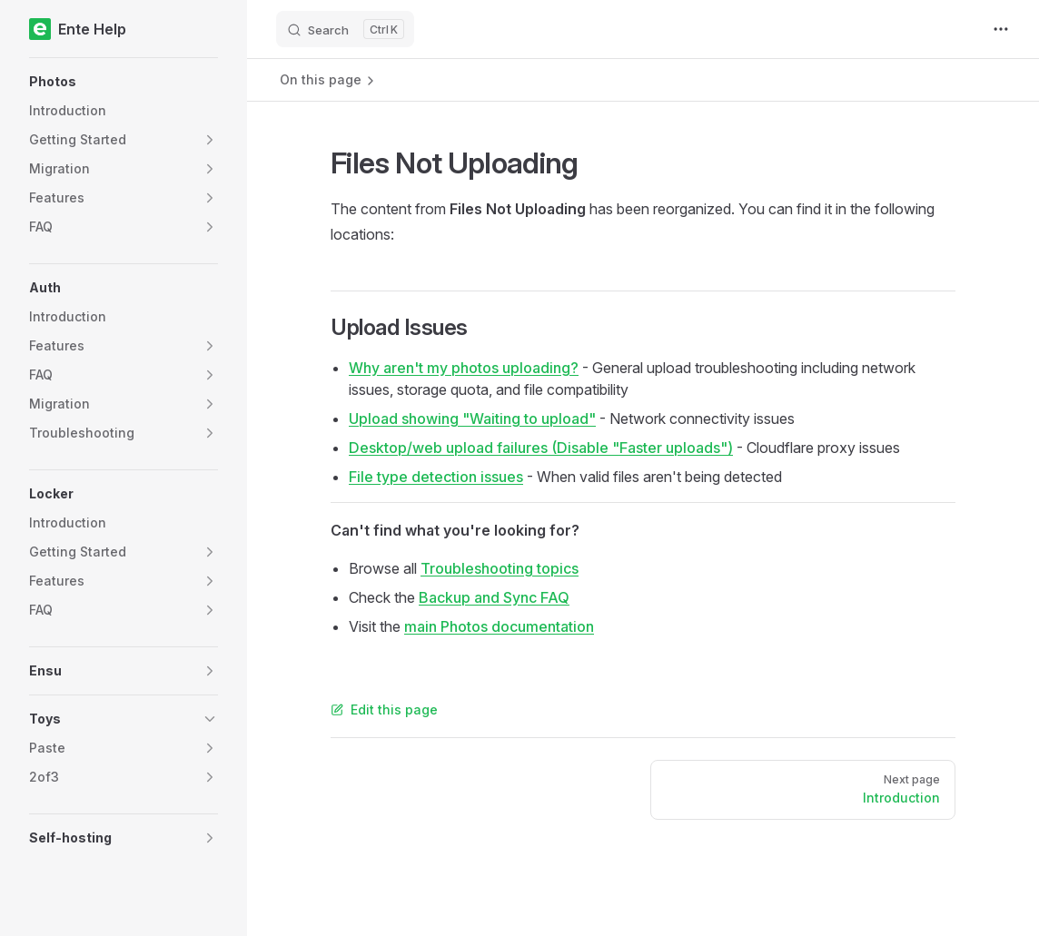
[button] (123, 81)
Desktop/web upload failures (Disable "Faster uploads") (541, 447)
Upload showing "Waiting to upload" (472, 418)
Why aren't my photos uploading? (464, 368)
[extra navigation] (1001, 29)
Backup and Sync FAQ (494, 597)
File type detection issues (436, 477)
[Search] (345, 29)
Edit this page (384, 709)
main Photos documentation (499, 626)
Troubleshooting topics (500, 568)
